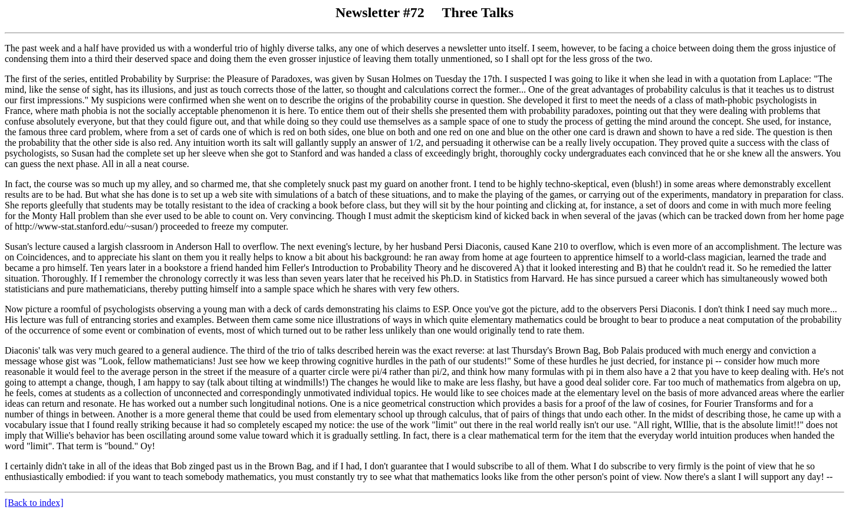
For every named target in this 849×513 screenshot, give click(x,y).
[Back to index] (34, 503)
